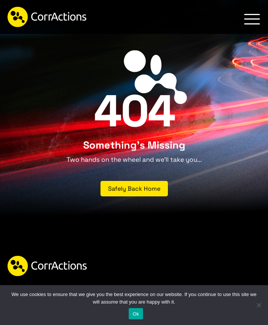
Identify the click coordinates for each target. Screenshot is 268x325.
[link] (47, 17)
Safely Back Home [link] (134, 189)
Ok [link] (135, 314)
